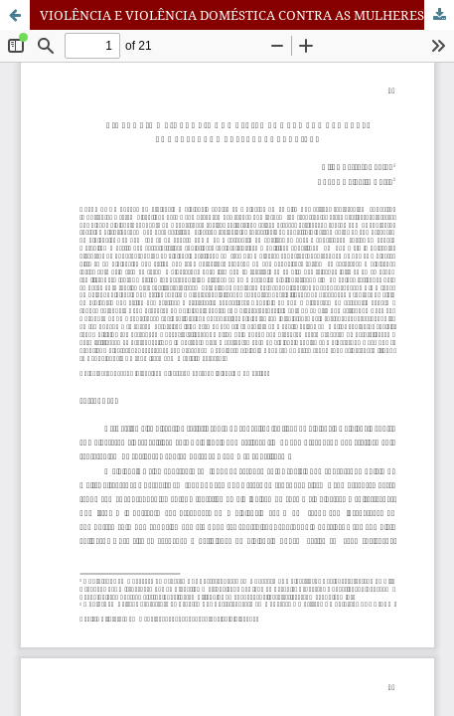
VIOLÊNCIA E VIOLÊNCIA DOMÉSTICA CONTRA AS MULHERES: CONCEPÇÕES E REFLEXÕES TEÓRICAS (247, 15)
